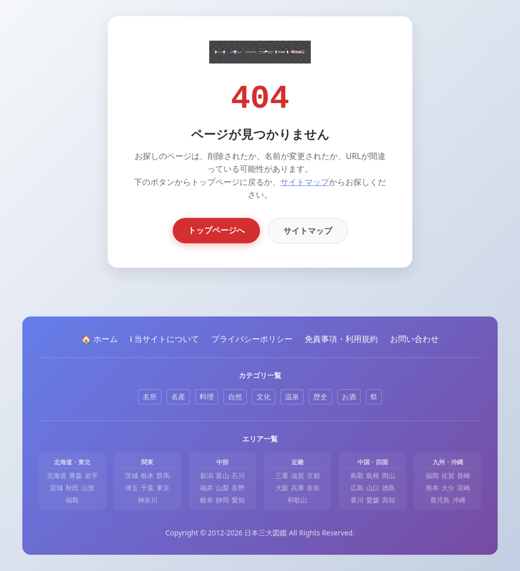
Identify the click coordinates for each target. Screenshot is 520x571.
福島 (72, 499)
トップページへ (216, 230)
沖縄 (459, 499)
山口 (372, 487)
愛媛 (372, 499)
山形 (87, 487)
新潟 (206, 475)
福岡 (432, 475)
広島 (357, 487)
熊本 (432, 487)
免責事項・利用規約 (341, 338)
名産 (178, 396)
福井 (206, 487)
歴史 (320, 396)
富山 (222, 475)
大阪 (281, 487)
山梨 (222, 487)
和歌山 (297, 499)
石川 (238, 475)
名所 (150, 396)
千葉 (147, 487)
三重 (281, 475)
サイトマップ (304, 181)
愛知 (238, 499)
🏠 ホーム (99, 338)
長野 (238, 487)
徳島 (388, 487)
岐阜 (206, 499)
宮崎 (463, 487)
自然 (235, 396)
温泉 (292, 396)
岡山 (388, 475)
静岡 (222, 499)
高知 (388, 499)
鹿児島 (440, 499)
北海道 (57, 475)
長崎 (463, 475)
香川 (357, 499)
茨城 (131, 475)
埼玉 (131, 487)
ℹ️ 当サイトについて (164, 338)
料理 (207, 396)
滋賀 (297, 475)
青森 (75, 475)
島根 (372, 475)
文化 (263, 396)
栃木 (147, 475)
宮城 (56, 487)
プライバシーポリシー (251, 338)
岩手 (91, 475)
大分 (447, 487)
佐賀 (447, 475)
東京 (163, 487)
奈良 (313, 487)
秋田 (72, 487)
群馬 (163, 475)
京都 (313, 475)
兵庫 (297, 487)
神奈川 (147, 499)
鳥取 (357, 475)
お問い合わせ (414, 338)
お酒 (349, 396)
